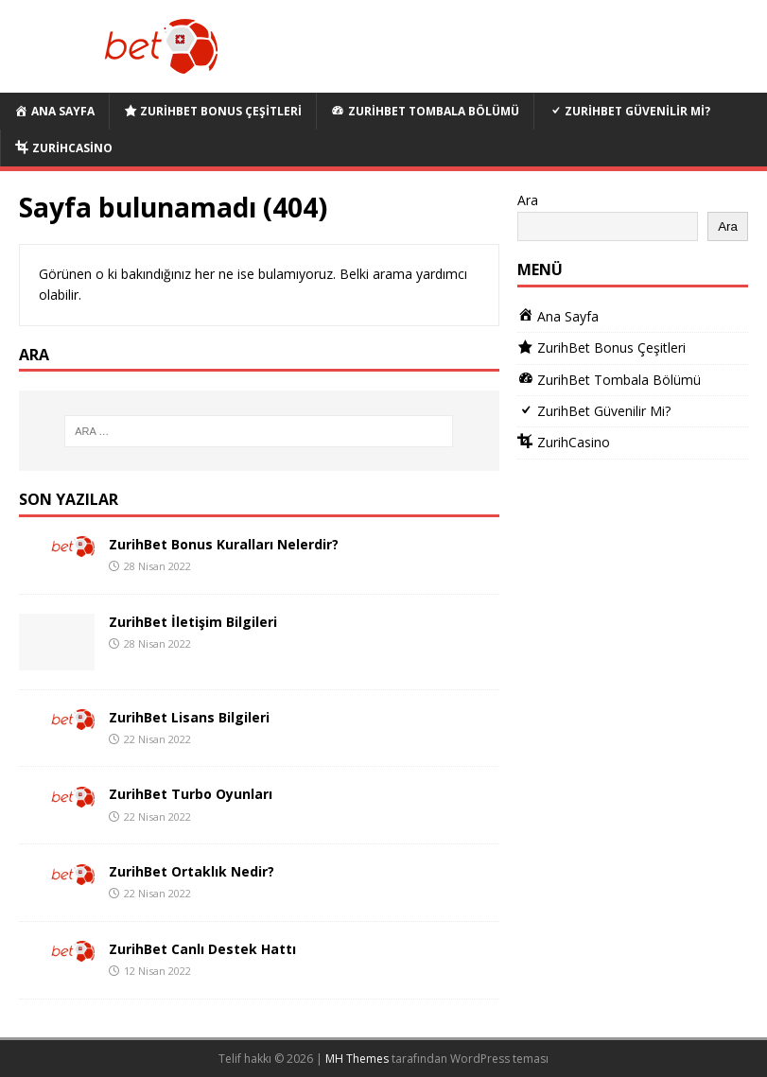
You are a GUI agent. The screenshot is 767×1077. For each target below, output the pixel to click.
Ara (527, 200)
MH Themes (357, 1059)
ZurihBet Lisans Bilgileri (189, 717)
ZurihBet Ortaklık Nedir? (191, 871)
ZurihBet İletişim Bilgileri (193, 622)
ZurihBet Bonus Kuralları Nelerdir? (224, 544)
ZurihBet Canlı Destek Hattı (202, 949)
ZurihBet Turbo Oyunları (190, 794)
